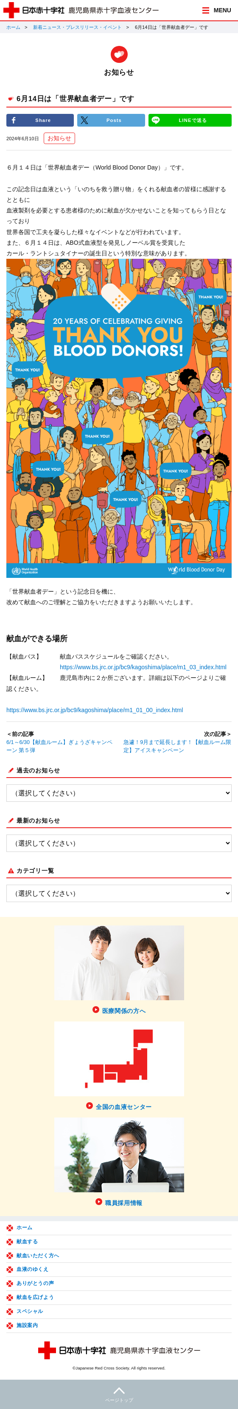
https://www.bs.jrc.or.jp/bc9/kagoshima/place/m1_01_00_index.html (94, 710)
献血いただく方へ (38, 1256)
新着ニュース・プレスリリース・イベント (77, 27)
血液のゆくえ (33, 1269)
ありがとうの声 (35, 1283)
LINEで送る (193, 120)
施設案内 (27, 1325)
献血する (27, 1242)
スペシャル (30, 1311)
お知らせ (59, 138)
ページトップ (119, 1393)
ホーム (13, 27)
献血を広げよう (35, 1297)
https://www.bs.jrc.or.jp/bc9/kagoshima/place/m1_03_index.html (143, 667)
